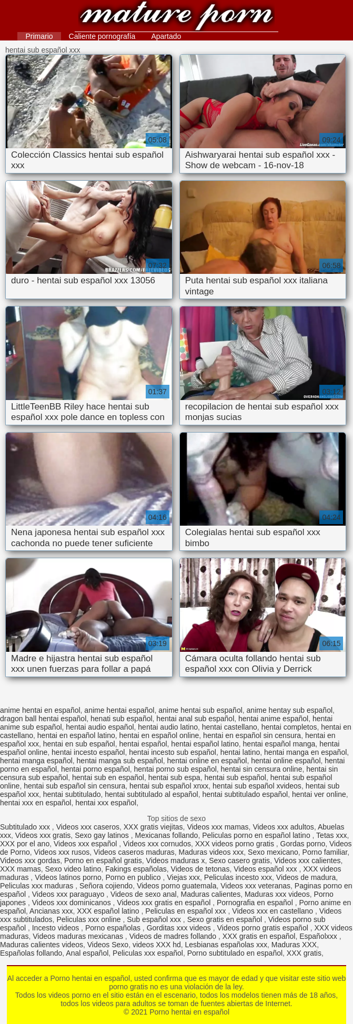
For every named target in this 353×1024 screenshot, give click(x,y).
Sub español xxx (155, 919)
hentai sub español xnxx (168, 786)
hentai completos (289, 727)
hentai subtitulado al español (151, 794)
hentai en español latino (76, 735)
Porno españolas (114, 928)
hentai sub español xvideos (257, 786)
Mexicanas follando (166, 835)
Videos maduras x (175, 860)
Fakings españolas (136, 869)
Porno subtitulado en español (235, 953)
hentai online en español (207, 760)
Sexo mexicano (273, 852)
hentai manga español (36, 760)
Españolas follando (31, 953)
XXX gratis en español (259, 936)
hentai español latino (204, 744)
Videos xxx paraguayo (69, 894)
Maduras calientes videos (41, 944)
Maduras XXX (294, 944)
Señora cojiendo (106, 886)
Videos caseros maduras (134, 852)
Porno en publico (134, 877)
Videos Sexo (107, 944)
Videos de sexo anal (143, 894)
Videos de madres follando (173, 936)
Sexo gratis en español (225, 919)
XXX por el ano (24, 843)
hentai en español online (159, 735)
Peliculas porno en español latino (257, 835)
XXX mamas (20, 869)
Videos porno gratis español (263, 928)
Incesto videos (56, 928)
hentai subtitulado (72, 794)
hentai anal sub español (195, 718)
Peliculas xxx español (148, 953)
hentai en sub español (79, 744)
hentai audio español (100, 727)
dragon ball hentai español (43, 718)
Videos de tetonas (200, 869)
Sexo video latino (73, 869)
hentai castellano (229, 727)
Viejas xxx (183, 877)
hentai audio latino (168, 727)
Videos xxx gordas (30, 860)
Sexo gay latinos (103, 835)
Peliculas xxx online (89, 919)
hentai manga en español (305, 752)
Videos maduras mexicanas (79, 936)
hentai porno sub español (175, 769)
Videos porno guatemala (177, 886)
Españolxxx (319, 936)
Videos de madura (306, 877)
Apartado (166, 36)
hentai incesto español (88, 752)
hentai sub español (235, 777)
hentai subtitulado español (245, 794)
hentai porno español (95, 769)
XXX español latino (109, 911)
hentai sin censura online (261, 769)
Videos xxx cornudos (157, 843)
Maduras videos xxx (211, 852)
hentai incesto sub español (172, 752)
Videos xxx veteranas (255, 886)
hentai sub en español (108, 777)
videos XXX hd (157, 944)
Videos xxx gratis (43, 835)
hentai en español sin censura (252, 735)
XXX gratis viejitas (153, 827)
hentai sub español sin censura (74, 786)
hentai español (143, 744)
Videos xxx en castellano (273, 911)
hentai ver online (319, 794)
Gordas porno (303, 843)
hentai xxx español (105, 802)
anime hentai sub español (200, 710)
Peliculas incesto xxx (238, 877)
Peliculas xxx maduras (37, 886)
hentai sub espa (174, 777)
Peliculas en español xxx (186, 911)
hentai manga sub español (120, 760)
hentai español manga (279, 744)
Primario (39, 36)
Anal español (87, 953)
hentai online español (285, 760)
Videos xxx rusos (62, 852)
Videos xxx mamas (217, 827)
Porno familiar (325, 852)
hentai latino (240, 752)
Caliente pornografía (102, 36)
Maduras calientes (211, 894)
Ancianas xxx (51, 911)
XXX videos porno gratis (235, 843)
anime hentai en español (40, 710)
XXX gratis (304, 953)
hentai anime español (273, 718)
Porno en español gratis (103, 860)
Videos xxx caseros (87, 827)
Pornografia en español (256, 902)
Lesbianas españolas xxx (226, 944)
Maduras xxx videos (277, 894)
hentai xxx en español (35, 802)
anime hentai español (119, 710)
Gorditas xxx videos (180, 928)
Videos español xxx (266, 869)
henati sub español (121, 718)
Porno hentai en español (176, 17)
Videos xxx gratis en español (165, 902)
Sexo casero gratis (239, 860)
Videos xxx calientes (307, 860)
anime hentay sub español (289, 710)
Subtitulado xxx (26, 827)
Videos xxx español (86, 843)
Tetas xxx (331, 835)
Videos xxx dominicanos (72, 902)
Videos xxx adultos (283, 827)
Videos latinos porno (68, 877)
